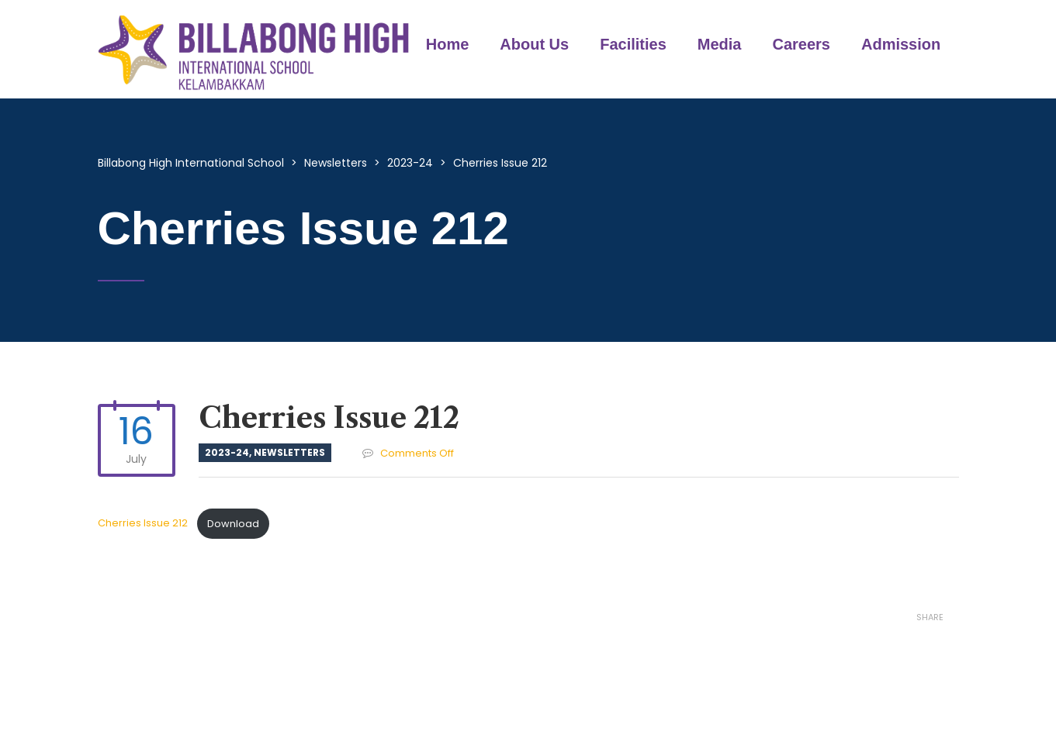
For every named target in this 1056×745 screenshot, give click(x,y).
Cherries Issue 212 (144, 523)
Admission (900, 44)
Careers (801, 44)
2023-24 (227, 452)
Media (720, 44)
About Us (534, 44)
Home (447, 44)
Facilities (633, 44)
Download (233, 523)
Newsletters (289, 452)
